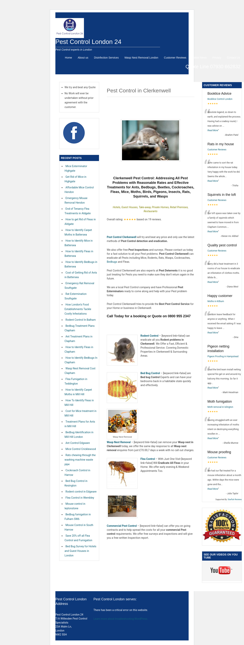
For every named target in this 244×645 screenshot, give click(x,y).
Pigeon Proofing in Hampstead (222, 356)
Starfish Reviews (235, 499)
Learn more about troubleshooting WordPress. (120, 618)
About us (83, 57)
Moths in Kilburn (215, 301)
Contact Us (233, 57)
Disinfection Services (106, 57)
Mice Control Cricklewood (80, 449)
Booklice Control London (219, 99)
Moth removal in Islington (220, 407)
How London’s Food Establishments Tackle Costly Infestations (78, 309)
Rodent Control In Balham (80, 319)
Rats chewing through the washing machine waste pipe (80, 460)
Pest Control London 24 (88, 41)
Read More (212, 130)
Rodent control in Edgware (80, 491)
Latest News (199, 57)
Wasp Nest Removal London (141, 57)
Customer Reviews (175, 57)
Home (68, 57)
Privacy (216, 57)
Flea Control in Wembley (79, 497)
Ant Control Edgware (77, 442)
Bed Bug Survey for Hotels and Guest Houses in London (80, 551)
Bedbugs (112, 261)
